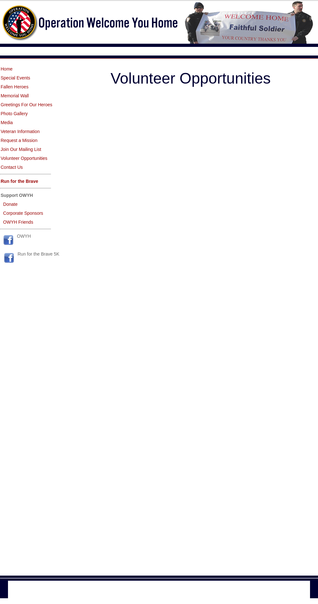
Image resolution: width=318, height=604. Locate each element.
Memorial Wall (15, 95)
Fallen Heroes (14, 86)
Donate (10, 204)
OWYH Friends (18, 222)
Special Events (15, 77)
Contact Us (12, 167)
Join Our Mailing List (21, 149)
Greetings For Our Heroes (26, 104)
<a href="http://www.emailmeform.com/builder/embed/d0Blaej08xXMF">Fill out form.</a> (190, 330)
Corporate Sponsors (23, 213)
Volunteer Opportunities (24, 158)
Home (6, 68)
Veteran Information (20, 131)
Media (7, 122)
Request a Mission (19, 140)
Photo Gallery (14, 113)
